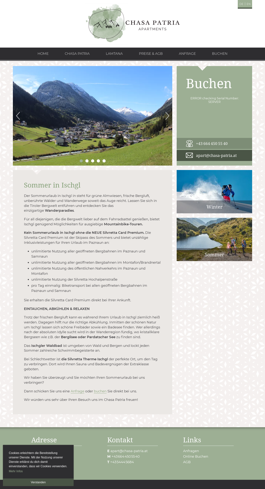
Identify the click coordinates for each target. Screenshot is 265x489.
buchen (100, 391)
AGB (187, 462)
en (249, 4)
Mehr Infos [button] (16, 471)
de (241, 4)
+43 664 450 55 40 (212, 143)
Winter (214, 191)
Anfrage (77, 391)
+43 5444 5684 (122, 462)
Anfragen (191, 451)
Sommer (214, 239)
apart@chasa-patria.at (216, 155)
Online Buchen (195, 456)
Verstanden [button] (38, 482)
